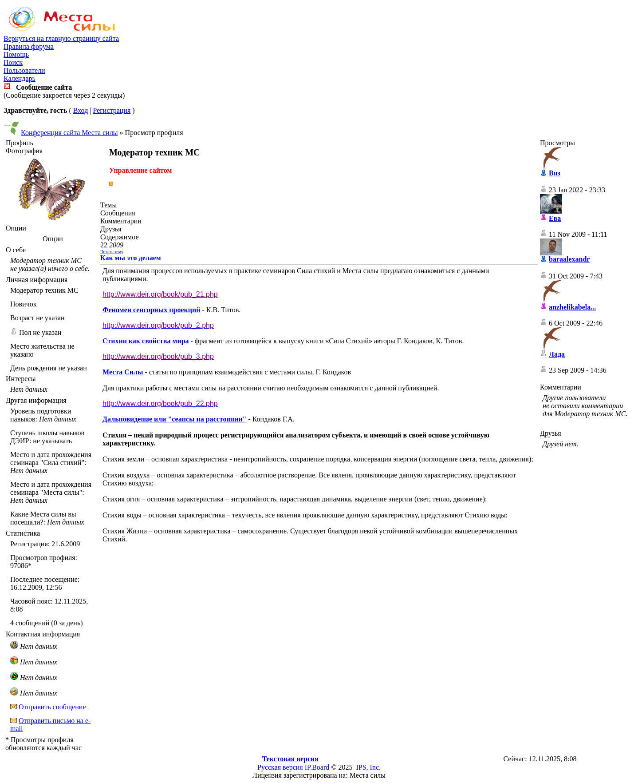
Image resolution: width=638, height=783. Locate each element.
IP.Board (317, 767)
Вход (80, 110)
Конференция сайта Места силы (69, 132)
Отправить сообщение (52, 707)
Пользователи (24, 70)
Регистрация (111, 110)
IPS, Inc (367, 767)
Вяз (554, 173)
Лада (557, 354)
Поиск (13, 62)
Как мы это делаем (130, 258)
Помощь (16, 54)
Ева (555, 218)
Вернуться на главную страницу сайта (61, 38)
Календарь (19, 78)
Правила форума (29, 46)
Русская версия (280, 767)
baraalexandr (569, 259)
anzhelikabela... (572, 307)
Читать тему (111, 251)
